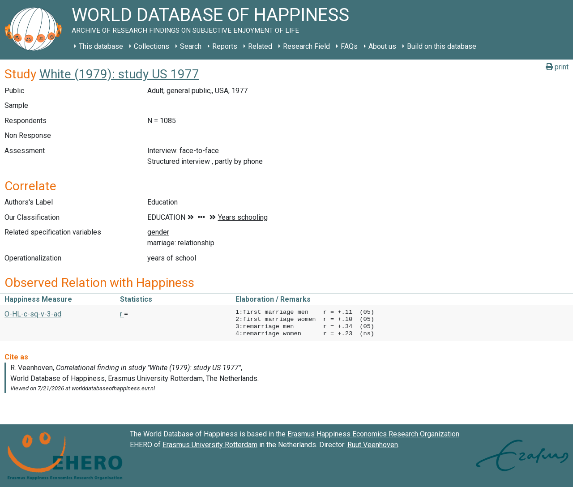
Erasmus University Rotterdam (209, 444)
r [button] (122, 314)
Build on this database (441, 46)
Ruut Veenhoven (372, 444)
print (557, 67)
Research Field (306, 46)
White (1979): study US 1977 (119, 74)
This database (101, 46)
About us (382, 46)
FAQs (349, 46)
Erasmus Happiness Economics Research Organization (373, 434)
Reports (224, 46)
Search (190, 46)
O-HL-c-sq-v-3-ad (32, 314)
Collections (151, 46)
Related (260, 46)
